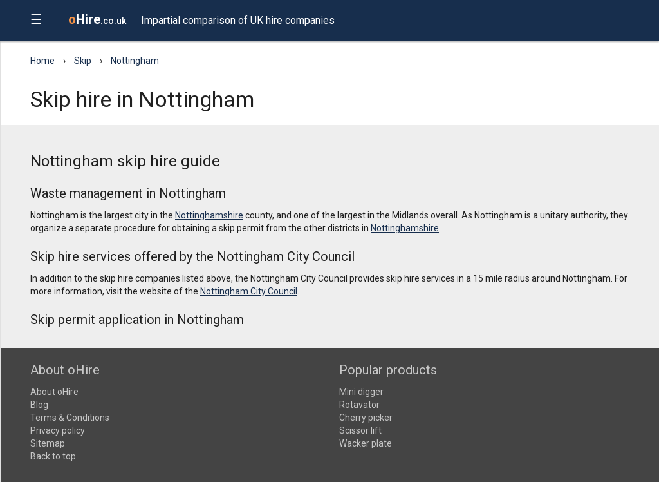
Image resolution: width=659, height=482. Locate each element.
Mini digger (361, 392)
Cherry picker (366, 417)
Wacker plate (365, 443)
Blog (39, 405)
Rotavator (359, 405)
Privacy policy (57, 430)
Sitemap (47, 443)
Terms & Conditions (69, 417)
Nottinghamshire (209, 215)
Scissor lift (360, 430)
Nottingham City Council (248, 291)
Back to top (53, 456)
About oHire (54, 392)
